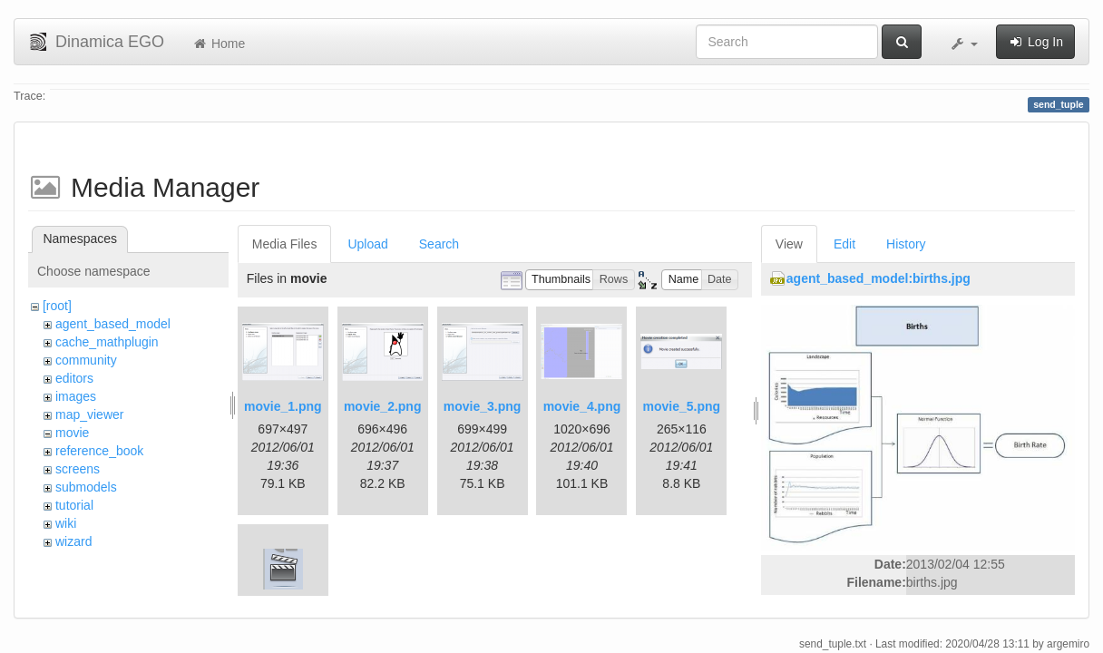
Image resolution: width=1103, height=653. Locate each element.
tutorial (74, 505)
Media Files (284, 244)
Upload (367, 244)
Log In (1035, 41)
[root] (57, 305)
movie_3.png (483, 406)
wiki (65, 523)
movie (72, 432)
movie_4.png (582, 406)
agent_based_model (113, 324)
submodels (86, 487)
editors (74, 378)
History (906, 244)
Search (439, 244)
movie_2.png (383, 406)
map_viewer (89, 414)
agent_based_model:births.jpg (878, 278)
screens (77, 469)
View (789, 244)
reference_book (99, 450)
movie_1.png (283, 406)
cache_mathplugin (107, 342)
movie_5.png (682, 406)
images (75, 396)
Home (218, 43)
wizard (73, 541)
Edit (844, 244)
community (86, 360)
